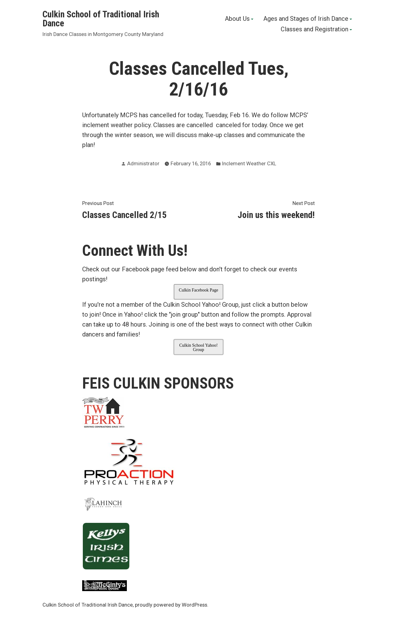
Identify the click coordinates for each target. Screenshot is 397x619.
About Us (237, 19)
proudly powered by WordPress (171, 605)
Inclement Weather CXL (249, 164)
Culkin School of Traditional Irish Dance (100, 19)
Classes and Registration (314, 29)
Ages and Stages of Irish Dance (305, 19)
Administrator (143, 164)
